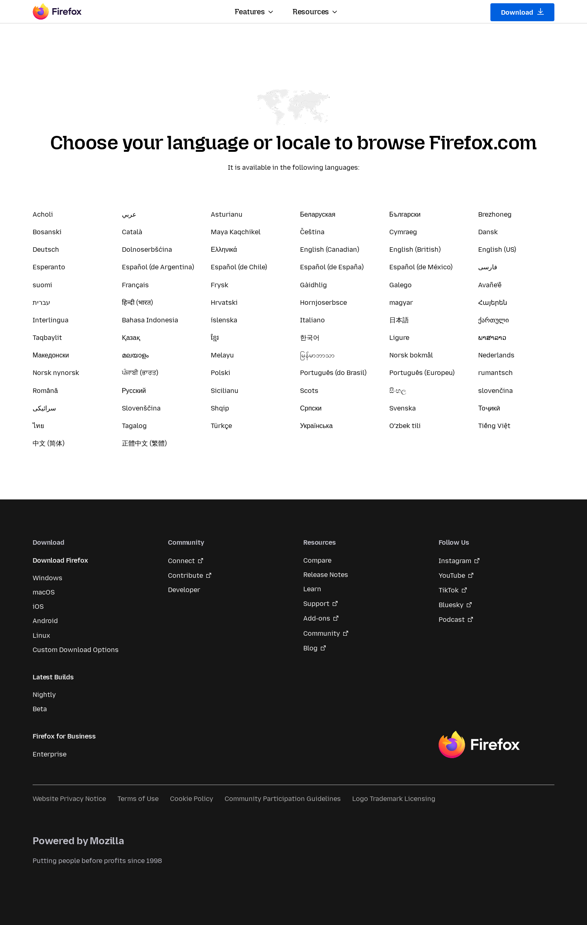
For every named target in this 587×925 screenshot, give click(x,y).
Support (316, 604)
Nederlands (496, 355)
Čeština (312, 232)
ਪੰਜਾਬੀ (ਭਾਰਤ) (140, 373)
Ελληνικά (224, 249)
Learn (312, 589)
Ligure (399, 338)
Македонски (51, 355)
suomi (42, 285)
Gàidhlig (313, 285)
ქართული (493, 320)
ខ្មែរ (215, 338)
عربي (129, 214)
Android (45, 621)
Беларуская (317, 214)
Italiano (312, 320)
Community (321, 633)
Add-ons (316, 618)
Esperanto (49, 267)
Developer (184, 590)
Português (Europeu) (422, 373)
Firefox (479, 745)
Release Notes (325, 575)
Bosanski (47, 232)
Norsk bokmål (411, 355)
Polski (220, 373)
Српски (311, 408)
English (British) (415, 249)
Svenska (402, 408)
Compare (317, 560)
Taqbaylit (47, 338)
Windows (47, 578)
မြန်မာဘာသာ (317, 355)
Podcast (452, 619)
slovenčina (495, 391)
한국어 (310, 338)
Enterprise (49, 754)
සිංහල (397, 391)
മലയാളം (135, 355)
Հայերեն (492, 302)
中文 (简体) (48, 443)
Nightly (44, 695)
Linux (41, 635)
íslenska (224, 320)
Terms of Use (138, 799)
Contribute (185, 575)
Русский (134, 391)
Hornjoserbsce (323, 302)
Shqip (220, 408)
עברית (41, 302)
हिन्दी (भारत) (137, 302)
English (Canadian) (329, 249)
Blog (310, 648)
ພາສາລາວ (492, 338)
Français (135, 285)
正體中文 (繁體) (144, 443)
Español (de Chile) (239, 267)
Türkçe (221, 426)
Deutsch (46, 249)
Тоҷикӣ (489, 408)
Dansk (488, 232)
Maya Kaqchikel (235, 232)
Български (405, 214)
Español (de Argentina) (158, 267)
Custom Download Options (76, 650)
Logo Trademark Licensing (393, 799)
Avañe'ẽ (489, 285)
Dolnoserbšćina (147, 249)
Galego (400, 285)
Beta (40, 709)
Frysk (219, 285)
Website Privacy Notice (69, 799)
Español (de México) (420, 267)
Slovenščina (141, 408)
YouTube (452, 575)
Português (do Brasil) (333, 373)
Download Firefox (60, 560)
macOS (44, 592)
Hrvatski (224, 302)
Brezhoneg (495, 214)
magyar (401, 302)
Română (45, 391)
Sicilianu (224, 391)
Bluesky (451, 605)
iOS (38, 606)
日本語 (399, 320)
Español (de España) (332, 267)
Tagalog (134, 426)
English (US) (497, 249)
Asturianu (227, 214)
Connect (181, 561)
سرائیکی (44, 408)
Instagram (455, 561)
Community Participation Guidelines (283, 799)
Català (132, 232)
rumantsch (495, 373)
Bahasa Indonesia (150, 320)
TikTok (449, 590)
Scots (309, 391)
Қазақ (131, 338)
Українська (316, 426)
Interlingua (50, 320)
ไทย (38, 426)
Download (522, 12)
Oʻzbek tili (405, 426)
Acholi (43, 214)
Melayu (222, 355)
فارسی (487, 267)
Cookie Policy (191, 799)
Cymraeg (403, 232)
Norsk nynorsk (56, 373)
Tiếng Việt (494, 426)
